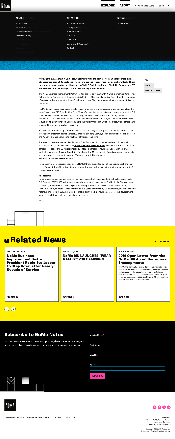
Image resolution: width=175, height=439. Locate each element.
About (125, 5)
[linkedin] (169, 407)
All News (162, 242)
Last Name (95, 355)
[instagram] (154, 407)
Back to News (163, 17)
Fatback (85, 149)
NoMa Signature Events (38, 418)
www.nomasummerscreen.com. (58, 158)
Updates (149, 85)
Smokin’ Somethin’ (67, 152)
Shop (161, 6)
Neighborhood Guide (144, 6)
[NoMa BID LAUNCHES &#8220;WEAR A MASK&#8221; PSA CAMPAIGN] (87, 274)
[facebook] (159, 407)
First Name (95, 345)
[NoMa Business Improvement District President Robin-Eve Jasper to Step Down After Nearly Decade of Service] (32, 274)
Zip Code (94, 364)
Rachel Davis (53, 170)
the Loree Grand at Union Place (89, 145)
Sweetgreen (113, 152)
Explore (108, 5)
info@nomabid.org (164, 424)
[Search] (169, 6)
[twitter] (164, 407)
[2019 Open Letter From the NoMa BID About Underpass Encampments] (143, 274)
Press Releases (152, 91)
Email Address (97, 335)
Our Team (57, 418)
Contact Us (70, 418)
